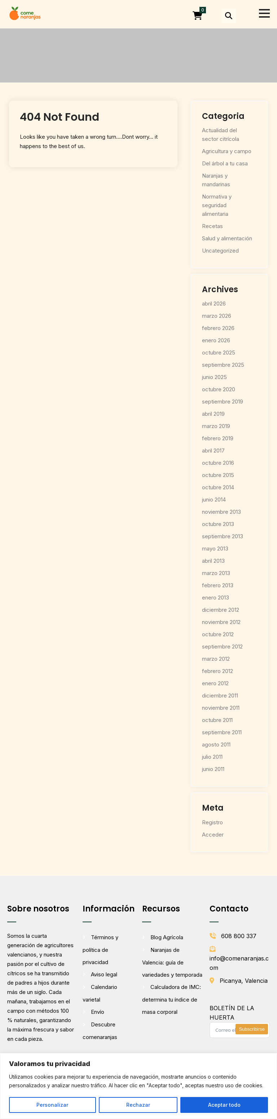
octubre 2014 (218, 487)
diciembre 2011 (220, 695)
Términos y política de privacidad (100, 950)
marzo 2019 (216, 426)
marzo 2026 (216, 315)
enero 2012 (215, 683)
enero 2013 (215, 597)
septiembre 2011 (222, 732)
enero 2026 (216, 340)
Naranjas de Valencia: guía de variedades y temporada (172, 962)
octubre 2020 (218, 389)
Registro (212, 822)
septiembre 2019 (222, 401)
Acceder (213, 834)
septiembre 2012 (222, 646)
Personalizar (52, 1105)
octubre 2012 (218, 634)
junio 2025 (214, 377)
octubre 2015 (218, 475)
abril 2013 (213, 560)
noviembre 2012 (221, 622)
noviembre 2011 (220, 707)
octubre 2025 (218, 352)
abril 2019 (213, 413)
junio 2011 (213, 769)
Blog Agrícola (166, 937)
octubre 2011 (217, 720)
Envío (97, 1011)
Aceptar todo (224, 1105)
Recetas (212, 226)
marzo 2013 (216, 573)
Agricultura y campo (226, 151)
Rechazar (138, 1105)
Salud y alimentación (227, 238)
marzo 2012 (216, 658)
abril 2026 (214, 303)
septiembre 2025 (223, 364)
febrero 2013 (217, 585)
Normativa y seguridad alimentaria (217, 205)
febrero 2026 (218, 328)
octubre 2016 (218, 462)
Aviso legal (104, 974)
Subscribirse (252, 1029)
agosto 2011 (216, 744)
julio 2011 (212, 756)
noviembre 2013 (221, 511)
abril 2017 (213, 450)
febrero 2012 (217, 671)
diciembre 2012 (220, 609)
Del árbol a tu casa (225, 163)
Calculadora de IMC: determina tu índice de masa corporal (171, 999)
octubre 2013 (218, 524)
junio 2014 (214, 499)
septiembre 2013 (222, 536)
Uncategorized (220, 250)
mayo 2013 (215, 548)
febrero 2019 (217, 438)
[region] (138, 1086)
